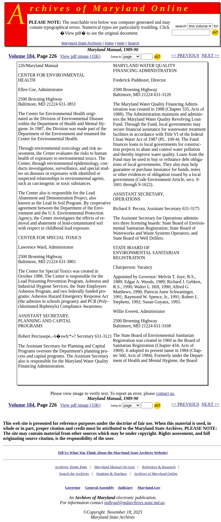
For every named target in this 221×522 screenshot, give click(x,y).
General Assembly (99, 487)
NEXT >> (210, 55)
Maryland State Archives (81, 43)
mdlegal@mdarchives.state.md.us (134, 502)
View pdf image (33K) (80, 56)
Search (133, 43)
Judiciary (125, 487)
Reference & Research (159, 467)
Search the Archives (74, 473)
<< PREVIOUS (185, 55)
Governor (72, 487)
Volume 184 (21, 56)
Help (120, 43)
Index (109, 43)
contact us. (165, 393)
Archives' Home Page (71, 467)
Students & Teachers (111, 473)
